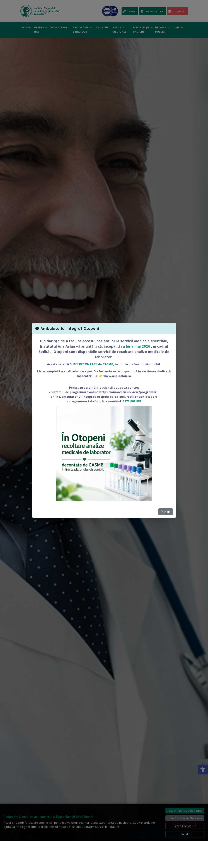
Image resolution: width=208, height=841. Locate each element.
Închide (165, 512)
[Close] (170, 328)
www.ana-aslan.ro (117, 376)
